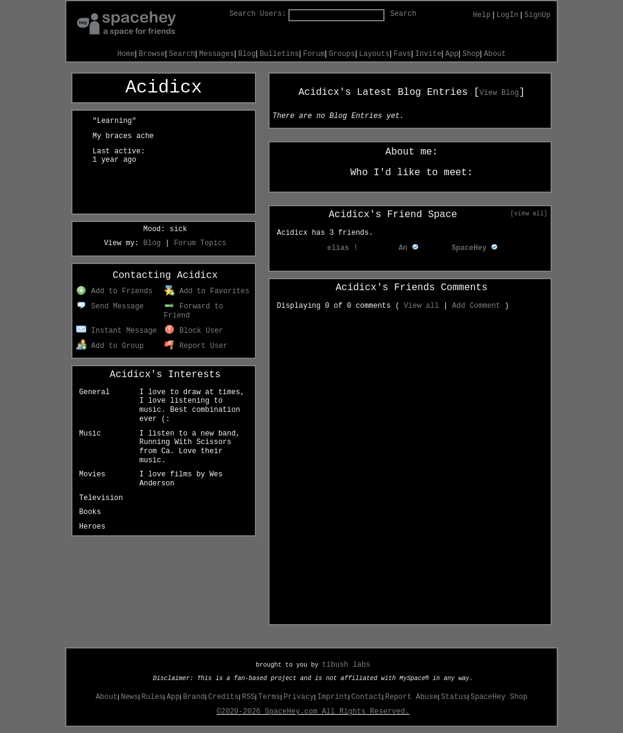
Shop (471, 54)
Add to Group (110, 346)
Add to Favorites (206, 291)
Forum (314, 54)
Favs (402, 54)
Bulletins (279, 54)
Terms (269, 697)
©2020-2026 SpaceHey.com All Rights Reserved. (313, 711)
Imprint (333, 697)
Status (454, 697)
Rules (153, 697)
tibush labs (346, 665)
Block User (193, 331)
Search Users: (258, 14)
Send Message (110, 306)
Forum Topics (200, 243)
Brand (194, 697)
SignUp (537, 15)
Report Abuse (411, 697)
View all (421, 306)
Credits (223, 697)
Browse (152, 54)
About (495, 54)
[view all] (529, 213)
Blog (247, 54)
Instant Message (116, 331)
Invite (428, 54)
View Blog (499, 93)
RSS (249, 697)
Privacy (299, 697)
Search (403, 14)
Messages (216, 54)
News (129, 697)
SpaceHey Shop (498, 697)
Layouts (374, 54)
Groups (342, 54)
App (452, 54)
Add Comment (476, 306)
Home (126, 54)
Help (481, 15)
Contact (366, 697)
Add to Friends (114, 291)
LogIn (507, 15)
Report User (196, 346)
